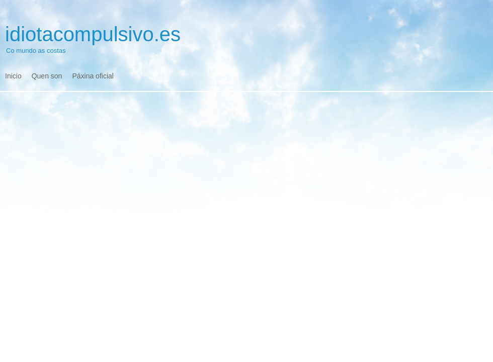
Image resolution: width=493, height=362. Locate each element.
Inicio (13, 76)
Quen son (47, 76)
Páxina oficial (93, 76)
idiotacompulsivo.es (93, 34)
